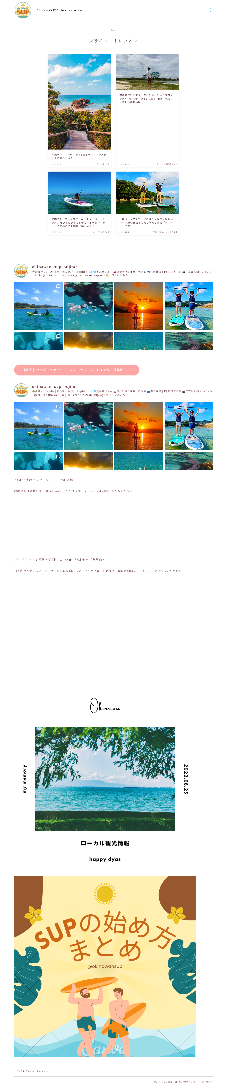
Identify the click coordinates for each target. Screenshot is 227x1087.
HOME (19, 1071)
